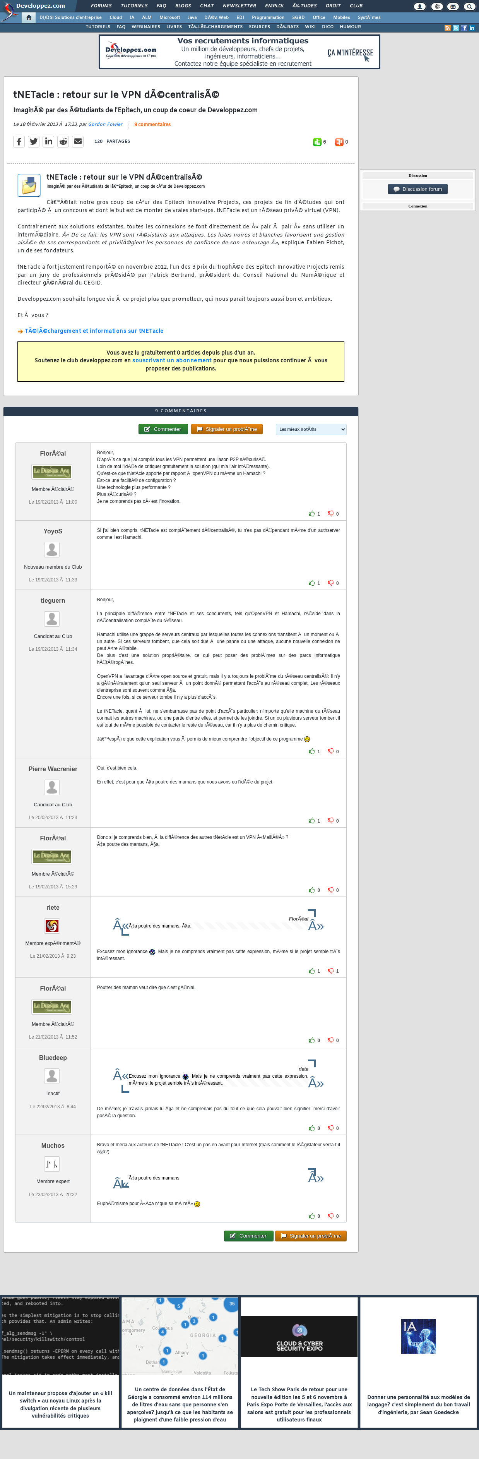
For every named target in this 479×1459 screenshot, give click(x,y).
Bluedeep (53, 1057)
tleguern (53, 600)
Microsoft (169, 18)
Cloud (115, 18)
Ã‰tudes (304, 6)
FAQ (161, 6)
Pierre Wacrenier (53, 769)
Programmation (268, 18)
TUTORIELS (98, 27)
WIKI (310, 27)
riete (53, 907)
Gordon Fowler (105, 125)
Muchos (53, 1145)
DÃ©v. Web (216, 18)
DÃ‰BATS (287, 27)
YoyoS (53, 531)
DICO (328, 27)
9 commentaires (152, 125)
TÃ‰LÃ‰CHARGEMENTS (215, 27)
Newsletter (239, 6)
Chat (206, 6)
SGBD (298, 18)
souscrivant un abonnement (172, 361)
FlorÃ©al (53, 453)
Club (356, 6)
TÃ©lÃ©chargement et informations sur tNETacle (94, 331)
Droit (333, 6)
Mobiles (341, 18)
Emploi (274, 6)
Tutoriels (134, 6)
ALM (147, 18)
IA (132, 18)
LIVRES (174, 27)
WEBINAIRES (146, 27)
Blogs (183, 6)
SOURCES (259, 27)
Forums (101, 6)
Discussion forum (417, 189)
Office (319, 18)
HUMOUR (350, 27)
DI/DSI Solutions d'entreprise (70, 18)
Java (192, 18)
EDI (240, 18)
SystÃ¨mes (369, 18)
